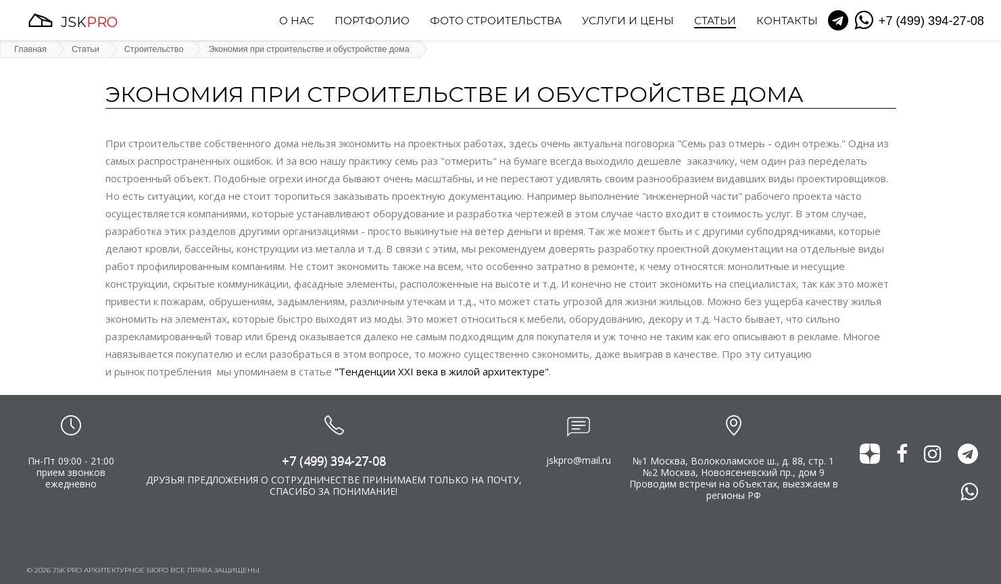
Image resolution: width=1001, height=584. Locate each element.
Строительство (154, 49)
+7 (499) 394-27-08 (334, 460)
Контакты (787, 21)
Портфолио (372, 21)
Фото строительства (496, 21)
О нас (296, 21)
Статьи (715, 21)
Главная (30, 49)
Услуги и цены (628, 21)
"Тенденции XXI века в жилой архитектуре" (442, 371)
